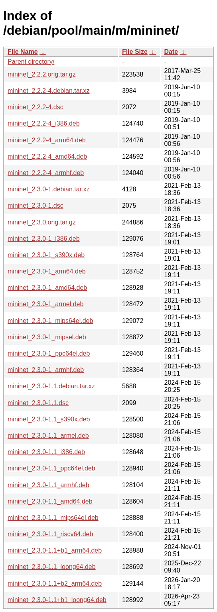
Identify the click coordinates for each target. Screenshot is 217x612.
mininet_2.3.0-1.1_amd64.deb (50, 501)
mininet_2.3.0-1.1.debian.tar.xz (51, 386)
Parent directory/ (31, 61)
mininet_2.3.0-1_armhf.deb (46, 369)
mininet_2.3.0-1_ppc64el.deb (49, 353)
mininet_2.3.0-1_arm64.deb (47, 271)
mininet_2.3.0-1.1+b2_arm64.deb (55, 583)
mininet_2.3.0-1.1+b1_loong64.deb (57, 599)
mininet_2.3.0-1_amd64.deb (47, 287)
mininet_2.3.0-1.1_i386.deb (46, 452)
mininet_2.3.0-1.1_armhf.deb (48, 485)
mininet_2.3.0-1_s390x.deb (46, 255)
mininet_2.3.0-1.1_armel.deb (48, 435)
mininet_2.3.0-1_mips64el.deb (50, 320)
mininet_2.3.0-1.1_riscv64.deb (50, 534)
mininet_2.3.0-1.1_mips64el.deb (53, 517)
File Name (23, 51)
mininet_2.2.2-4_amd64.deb (47, 156)
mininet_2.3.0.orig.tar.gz (42, 222)
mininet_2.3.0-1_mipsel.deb (47, 337)
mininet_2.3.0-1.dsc (35, 205)
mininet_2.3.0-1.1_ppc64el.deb (51, 468)
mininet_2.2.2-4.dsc (35, 107)
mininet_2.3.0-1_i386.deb (44, 238)
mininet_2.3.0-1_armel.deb (45, 304)
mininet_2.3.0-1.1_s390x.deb (49, 419)
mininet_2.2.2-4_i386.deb (44, 123)
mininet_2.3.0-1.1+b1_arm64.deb (55, 550)
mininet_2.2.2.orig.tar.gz (42, 74)
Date (171, 51)
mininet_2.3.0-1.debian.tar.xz (48, 189)
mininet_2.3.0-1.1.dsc (38, 402)
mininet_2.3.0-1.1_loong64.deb (52, 566)
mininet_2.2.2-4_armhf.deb (46, 172)
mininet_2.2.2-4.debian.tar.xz (48, 90)
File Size (135, 51)
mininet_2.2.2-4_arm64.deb (47, 140)
